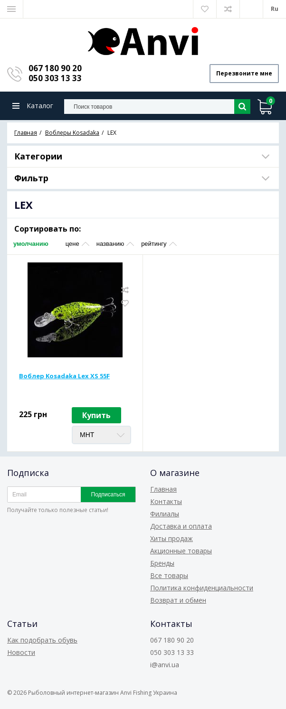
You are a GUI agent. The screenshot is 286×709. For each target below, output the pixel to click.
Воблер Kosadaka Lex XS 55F (64, 376)
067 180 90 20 (55, 68)
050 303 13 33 (55, 78)
